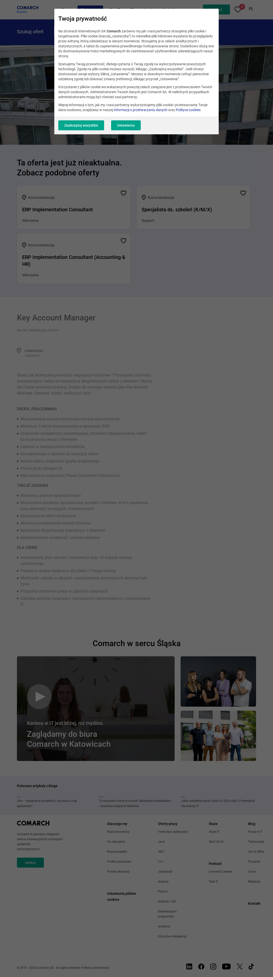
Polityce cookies (188, 110)
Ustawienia (126, 125)
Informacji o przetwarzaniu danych (140, 110)
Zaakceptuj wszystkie (81, 125)
